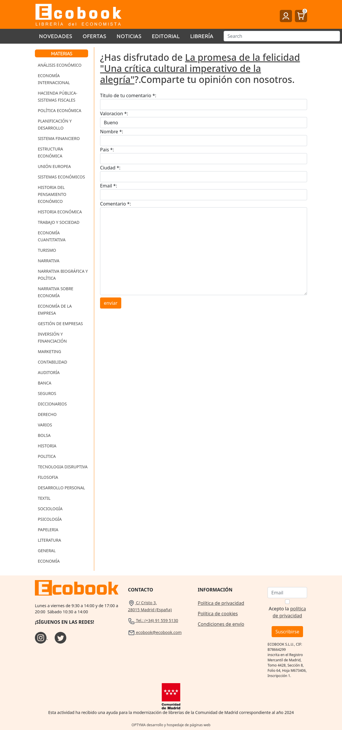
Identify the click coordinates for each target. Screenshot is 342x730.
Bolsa (44, 435)
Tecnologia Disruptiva (63, 466)
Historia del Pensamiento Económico (52, 194)
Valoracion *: (114, 113)
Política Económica (59, 110)
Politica (47, 456)
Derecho (47, 414)
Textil (44, 498)
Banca (44, 383)
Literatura (49, 540)
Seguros (47, 393)
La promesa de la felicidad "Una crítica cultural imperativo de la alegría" (200, 68)
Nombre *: (111, 131)
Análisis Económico (59, 65)
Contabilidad (52, 362)
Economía (49, 561)
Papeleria (48, 529)
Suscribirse (287, 631)
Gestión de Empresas (60, 323)
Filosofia (48, 477)
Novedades (55, 36)
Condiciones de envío (221, 624)
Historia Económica (60, 212)
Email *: (108, 185)
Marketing (49, 351)
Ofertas (94, 36)
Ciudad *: (110, 167)
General (47, 550)
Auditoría (49, 372)
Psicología (50, 519)
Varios (45, 425)
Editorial (166, 36)
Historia (47, 446)
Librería (201, 36)
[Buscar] (282, 36)
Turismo (47, 250)
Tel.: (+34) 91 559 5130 (153, 620)
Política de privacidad (221, 603)
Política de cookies (218, 613)
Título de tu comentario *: (128, 95)
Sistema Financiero (59, 138)
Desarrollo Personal (61, 487)
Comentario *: (115, 204)
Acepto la (287, 612)
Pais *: (107, 149)
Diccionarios (52, 404)
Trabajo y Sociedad (58, 222)
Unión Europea (54, 166)
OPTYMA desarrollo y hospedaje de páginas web (170, 724)
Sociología (50, 508)
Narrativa (48, 260)
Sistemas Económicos (61, 177)
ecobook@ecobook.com (154, 632)
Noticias (129, 36)
